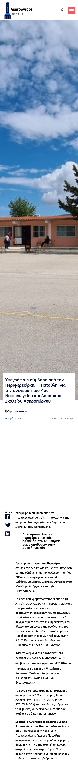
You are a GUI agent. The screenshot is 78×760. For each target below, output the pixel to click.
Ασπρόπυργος (13, 418)
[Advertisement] (39, 466)
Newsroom (21, 411)
